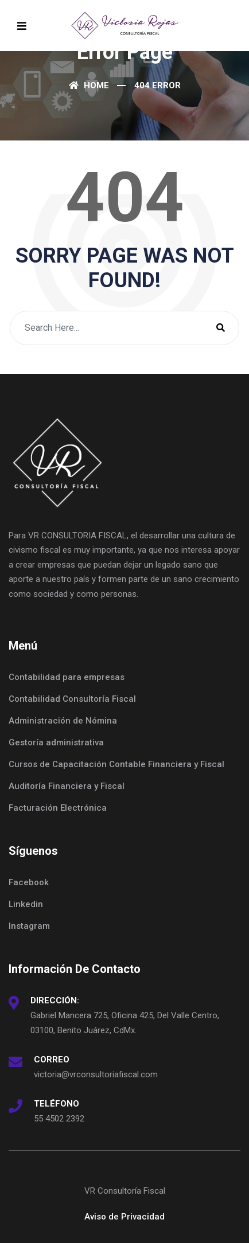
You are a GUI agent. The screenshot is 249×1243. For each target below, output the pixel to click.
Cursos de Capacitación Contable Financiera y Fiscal (116, 764)
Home (89, 85)
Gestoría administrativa (56, 742)
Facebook (29, 882)
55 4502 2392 (59, 1118)
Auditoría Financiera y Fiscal (66, 786)
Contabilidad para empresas (66, 677)
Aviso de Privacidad (124, 1216)
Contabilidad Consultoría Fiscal (72, 699)
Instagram (29, 926)
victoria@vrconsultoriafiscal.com (96, 1074)
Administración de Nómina (63, 721)
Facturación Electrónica (58, 808)
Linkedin (26, 904)
